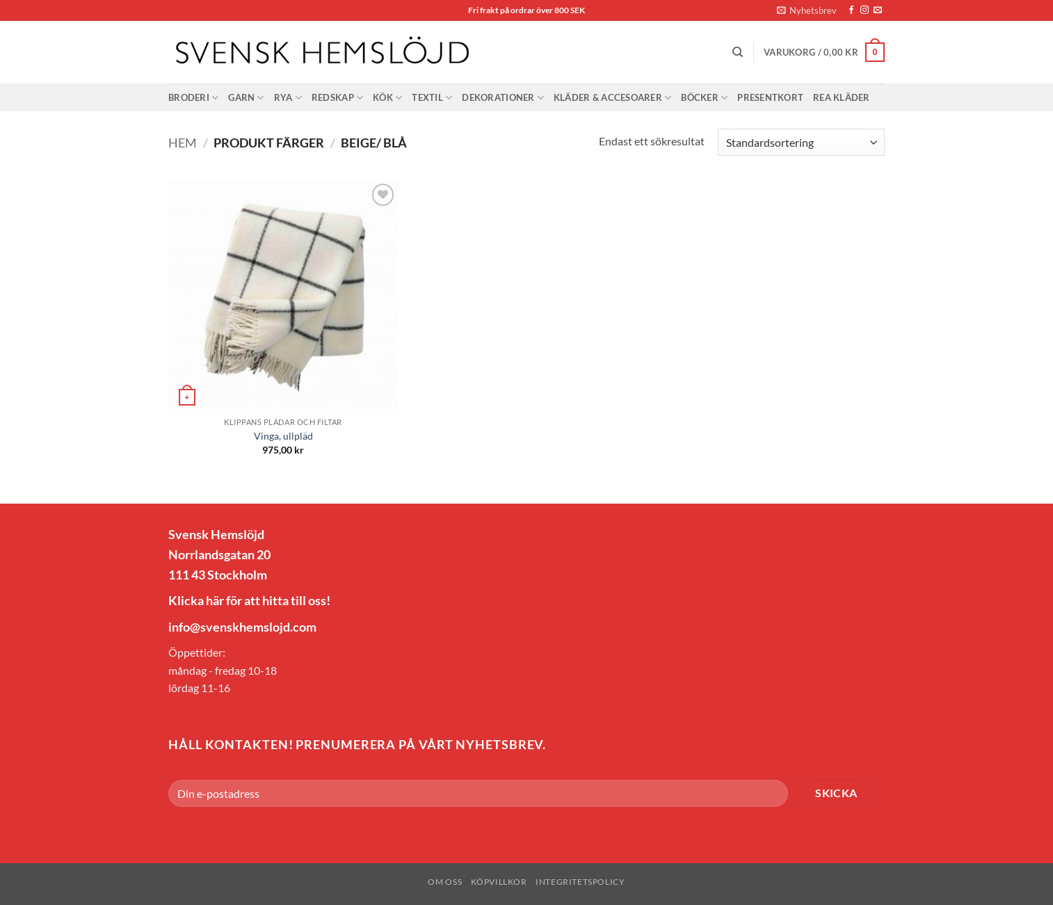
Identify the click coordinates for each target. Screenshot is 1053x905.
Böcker (704, 97)
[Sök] (737, 52)
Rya (288, 97)
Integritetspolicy (580, 881)
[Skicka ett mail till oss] (878, 10)
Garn (246, 97)
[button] (807, 10)
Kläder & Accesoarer (612, 97)
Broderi (193, 97)
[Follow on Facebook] (851, 10)
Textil (432, 97)
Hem (182, 142)
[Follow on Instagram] (864, 10)
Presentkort (770, 97)
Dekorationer (503, 97)
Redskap (337, 97)
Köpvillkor (499, 881)
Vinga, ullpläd (283, 436)
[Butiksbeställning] (801, 142)
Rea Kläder (841, 97)
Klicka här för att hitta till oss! (249, 600)
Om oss (445, 881)
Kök (387, 97)
